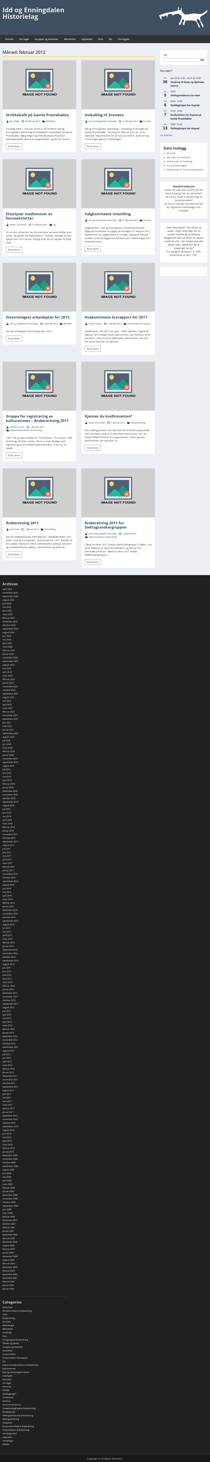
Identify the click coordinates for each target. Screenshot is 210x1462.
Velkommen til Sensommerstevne (185, 169)
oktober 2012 (8, 1043)
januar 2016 (8, 906)
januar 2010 (8, 1151)
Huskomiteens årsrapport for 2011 (116, 317)
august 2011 (8, 1090)
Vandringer (7, 1440)
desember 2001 (9, 1277)
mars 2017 (7, 863)
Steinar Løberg (95, 323)
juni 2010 (6, 1133)
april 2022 (7, 704)
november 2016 (10, 873)
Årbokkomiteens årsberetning (17, 1310)
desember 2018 (9, 791)
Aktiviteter (70, 39)
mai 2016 (6, 892)
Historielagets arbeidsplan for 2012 (38, 317)
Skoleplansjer (8, 1411)
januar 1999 (8, 1288)
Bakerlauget (8, 1325)
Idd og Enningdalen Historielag (33, 13)
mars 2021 (7, 726)
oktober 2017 (8, 837)
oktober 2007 (8, 1223)
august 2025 (8, 599)
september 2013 (10, 1003)
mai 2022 (6, 700)
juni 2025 (6, 603)
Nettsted (6, 1379)
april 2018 (7, 819)
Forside (9, 39)
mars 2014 (7, 982)
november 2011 (10, 1079)
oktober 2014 (8, 956)
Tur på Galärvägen (177, 165)
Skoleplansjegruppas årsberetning (19, 1408)
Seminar (6, 1401)
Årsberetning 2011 (22, 522)
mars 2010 (7, 1144)
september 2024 (10, 628)
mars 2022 (7, 708)
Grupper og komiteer (46, 39)
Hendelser (7, 1350)
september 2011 (10, 1086)
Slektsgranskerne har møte (185, 95)
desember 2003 (9, 1267)
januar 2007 (8, 1231)
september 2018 (10, 801)
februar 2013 (8, 1029)
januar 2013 (8, 1032)
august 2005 (8, 1245)
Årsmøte (147, 121)
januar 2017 (8, 870)
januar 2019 (8, 787)
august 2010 (8, 1130)
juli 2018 (6, 809)
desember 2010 (9, 1115)
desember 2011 (9, 1075)
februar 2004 (8, 1263)
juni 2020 (6, 744)
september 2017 (10, 841)
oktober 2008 (8, 1202)
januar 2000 (8, 1285)
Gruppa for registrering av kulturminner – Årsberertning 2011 (37, 418)
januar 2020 (8, 754)
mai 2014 (6, 974)
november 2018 (10, 794)
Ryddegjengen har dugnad (185, 105)
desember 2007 (9, 1220)
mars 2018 (7, 823)
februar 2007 (8, 1227)
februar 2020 (8, 751)
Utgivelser (87, 39)
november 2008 (10, 1198)
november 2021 (10, 715)
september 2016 (10, 881)
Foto (100, 39)
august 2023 (8, 664)
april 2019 (7, 780)
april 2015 (7, 935)
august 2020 (8, 736)
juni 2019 (6, 772)
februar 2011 (8, 1108)
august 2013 (8, 1007)
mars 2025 (7, 614)
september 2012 (10, 1047)
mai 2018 (6, 816)
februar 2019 (8, 783)
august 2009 (8, 1169)
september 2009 (10, 1166)
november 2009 (10, 1158)
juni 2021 (6, 722)
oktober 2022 (8, 690)
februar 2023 (8, 679)
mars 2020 (7, 747)
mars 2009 (7, 1184)
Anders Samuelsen (18, 224)
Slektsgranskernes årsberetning (102, 536)
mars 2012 (7, 1065)
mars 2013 (7, 1025)
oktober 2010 (8, 1122)
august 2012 (8, 1050)
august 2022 (8, 697)
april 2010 (7, 1140)
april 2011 (7, 1101)
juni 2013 (6, 1014)
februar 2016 (8, 902)
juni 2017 (6, 852)
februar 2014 (8, 985)
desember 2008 (9, 1194)
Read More (14, 146)
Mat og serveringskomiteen (15, 1372)
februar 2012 (8, 1068)
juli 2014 (6, 967)
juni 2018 (6, 812)
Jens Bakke (14, 121)
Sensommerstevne (11, 1404)
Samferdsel (7, 1397)
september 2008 (10, 1205)
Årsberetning (50, 529)
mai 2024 (6, 639)
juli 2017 (6, 848)
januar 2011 (8, 1112)
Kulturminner (9, 1368)
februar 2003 (8, 1270)
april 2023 (7, 672)
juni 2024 (6, 635)
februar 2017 (8, 866)
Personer (6, 1386)
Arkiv (4, 1314)
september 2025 (10, 596)
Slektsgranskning (138, 422)
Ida (110, 39)
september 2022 (10, 693)
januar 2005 (8, 1252)
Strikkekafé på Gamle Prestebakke (37, 114)
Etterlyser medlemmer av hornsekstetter (29, 215)
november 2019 (10, 758)
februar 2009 (8, 1187)
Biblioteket (50, 121)
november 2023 (10, 657)
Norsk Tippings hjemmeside (183, 203)
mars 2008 (7, 1213)
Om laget (24, 39)
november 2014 (10, 953)
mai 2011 (6, 1097)
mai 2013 (6, 1018)
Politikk (6, 1390)
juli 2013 (6, 1011)
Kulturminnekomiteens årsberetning (26, 430)
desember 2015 (9, 910)
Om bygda (123, 39)
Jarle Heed (14, 529)
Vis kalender (166, 135)
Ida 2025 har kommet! (179, 157)
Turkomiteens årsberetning (15, 1429)
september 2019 (10, 762)
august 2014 (8, 964)
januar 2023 (8, 682)
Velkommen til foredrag (179, 161)
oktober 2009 (8, 1162)
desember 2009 (9, 1155)
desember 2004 (9, 1256)
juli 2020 (6, 740)
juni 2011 (6, 1093)
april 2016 (7, 895)
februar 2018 (8, 827)
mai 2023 (6, 668)
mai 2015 (6, 931)
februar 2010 (8, 1148)
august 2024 (8, 632)
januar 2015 (8, 946)
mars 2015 (7, 938)
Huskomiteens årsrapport (138, 323)
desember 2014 (9, 949)
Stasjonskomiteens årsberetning (18, 1426)
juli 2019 (6, 769)
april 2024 (7, 643)
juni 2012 (6, 1057)
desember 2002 (9, 1274)
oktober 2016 (8, 877)
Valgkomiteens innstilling (108, 213)
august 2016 (8, 884)
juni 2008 (6, 1209)
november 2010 (10, 1119)
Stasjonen (7, 1422)
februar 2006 (8, 1238)
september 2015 (10, 920)
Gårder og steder (10, 1343)
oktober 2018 (8, 798)
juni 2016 (6, 888)
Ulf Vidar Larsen (17, 426)
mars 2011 (7, 1104)
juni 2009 (6, 1173)
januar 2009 (8, 1191)
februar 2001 (8, 1281)
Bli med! (171, 153)
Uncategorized (9, 1433)
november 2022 (10, 686)
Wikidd (5, 1444)
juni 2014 (6, 971)
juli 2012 (6, 1054)
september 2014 (10, 960)
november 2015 (10, 913)
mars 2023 (7, 675)
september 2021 (10, 718)
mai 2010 (6, 1137)
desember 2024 (9, 621)
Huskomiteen (9, 1354)
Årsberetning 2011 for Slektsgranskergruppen (105, 525)
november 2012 (10, 1039)
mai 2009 (6, 1176)
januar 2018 (8, 830)
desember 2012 (9, 1036)
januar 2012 (8, 1072)
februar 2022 (8, 711)
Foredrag (6, 1332)
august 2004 (8, 1259)
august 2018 (8, 805)
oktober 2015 (8, 917)
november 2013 (10, 996)
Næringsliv (7, 1375)
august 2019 (8, 765)
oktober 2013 (8, 1000)
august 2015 (8, 924)
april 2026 (7, 589)
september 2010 (10, 1126)
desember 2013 (9, 992)
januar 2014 (8, 989)
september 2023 (10, 661)
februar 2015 (8, 942)
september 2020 (10, 733)
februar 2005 (8, 1249)
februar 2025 (8, 617)
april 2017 (7, 859)
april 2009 (7, 1180)
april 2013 (7, 1021)
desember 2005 (9, 1241)
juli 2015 (6, 928)
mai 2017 (6, 855)
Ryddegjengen (9, 1393)
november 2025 (10, 592)
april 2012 (7, 1061)
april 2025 (7, 610)
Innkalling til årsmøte (104, 114)
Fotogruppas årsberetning (15, 1339)
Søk (165, 54)
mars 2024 (7, 646)
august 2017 (8, 845)
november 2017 (10, 834)
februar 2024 (8, 650)
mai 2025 (6, 607)
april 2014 (7, 978)
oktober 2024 (8, 625)
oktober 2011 (8, 1083)
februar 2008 (8, 1216)
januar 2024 (8, 653)
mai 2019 (6, 776)
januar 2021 (8, 729)
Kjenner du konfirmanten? (108, 416)
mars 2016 (7, 899)
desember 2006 (9, 1234)
